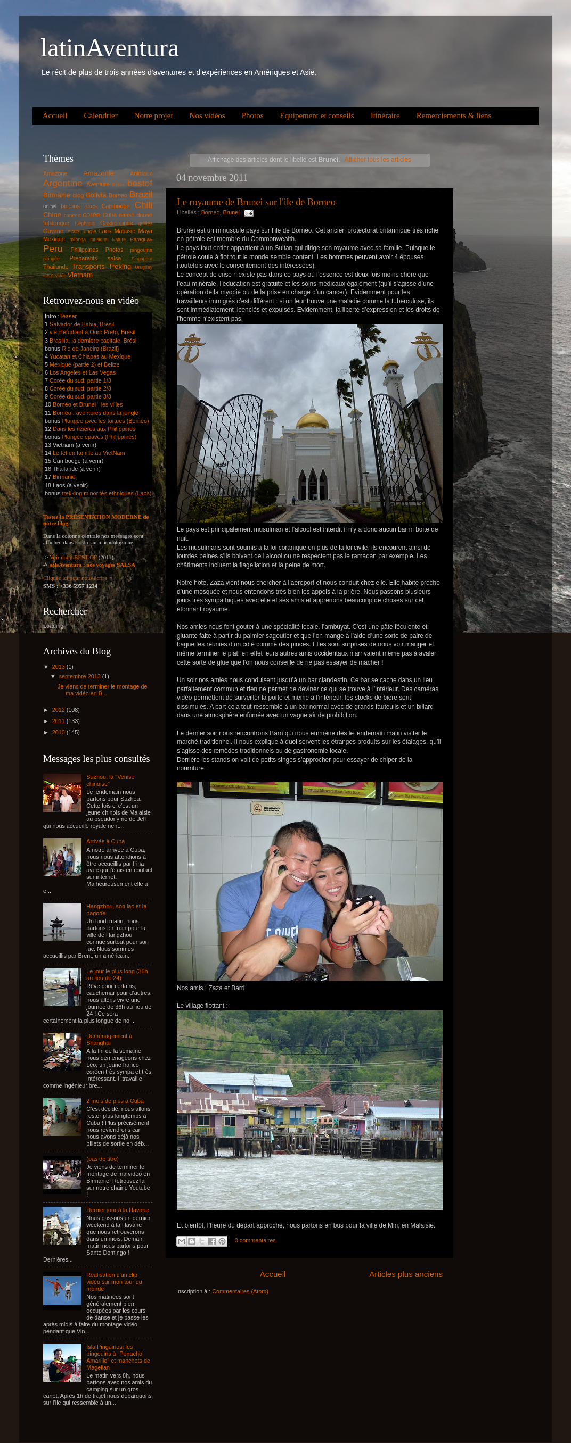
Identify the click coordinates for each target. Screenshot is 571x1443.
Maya (145, 231)
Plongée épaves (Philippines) (99, 437)
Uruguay (143, 267)
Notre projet (153, 115)
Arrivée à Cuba (105, 841)
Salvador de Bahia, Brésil (82, 324)
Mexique (54, 239)
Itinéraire (385, 115)
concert (72, 215)
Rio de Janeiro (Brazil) (89, 348)
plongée (51, 258)
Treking (120, 266)
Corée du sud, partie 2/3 (80, 388)
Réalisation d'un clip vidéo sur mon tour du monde (114, 1282)
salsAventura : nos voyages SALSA (92, 564)
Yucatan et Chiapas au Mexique (90, 356)
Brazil (140, 194)
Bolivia (96, 195)
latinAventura (109, 48)
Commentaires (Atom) (240, 1291)
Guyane (53, 231)
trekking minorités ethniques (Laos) (106, 493)
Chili (143, 205)
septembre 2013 (80, 676)
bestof (139, 183)
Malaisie (125, 231)
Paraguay (141, 239)
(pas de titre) (102, 1159)
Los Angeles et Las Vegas (83, 372)
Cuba (110, 215)
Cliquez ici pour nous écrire (75, 578)
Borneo (210, 212)
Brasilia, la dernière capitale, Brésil (94, 340)
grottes (145, 223)
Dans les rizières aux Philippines (94, 429)
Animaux (141, 173)
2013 (59, 667)
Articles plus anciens (406, 1274)
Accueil (55, 115)
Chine (52, 215)
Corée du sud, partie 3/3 (80, 396)
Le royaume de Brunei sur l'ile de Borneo (256, 202)
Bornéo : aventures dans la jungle (95, 413)
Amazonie (98, 173)
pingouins (141, 250)
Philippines (84, 249)
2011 (59, 721)
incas (72, 231)
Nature (119, 239)
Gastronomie (116, 223)
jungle (89, 231)
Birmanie (56, 195)
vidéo (61, 275)
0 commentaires (255, 1240)
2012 (59, 710)
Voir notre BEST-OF (73, 557)
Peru (52, 248)
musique (99, 239)
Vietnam (80, 275)
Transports (88, 266)
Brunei (231, 212)
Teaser (68, 316)
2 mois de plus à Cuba (114, 1101)
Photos (253, 115)
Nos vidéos (207, 115)
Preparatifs (83, 258)
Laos (105, 231)
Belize (118, 184)
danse (126, 215)
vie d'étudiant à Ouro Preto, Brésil (92, 332)
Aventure (97, 184)
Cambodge (116, 206)
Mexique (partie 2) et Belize (84, 364)
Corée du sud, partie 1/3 (80, 380)
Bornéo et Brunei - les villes (88, 404)
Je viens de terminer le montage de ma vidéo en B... (103, 689)
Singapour (142, 258)
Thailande (55, 266)
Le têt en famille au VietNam (89, 453)
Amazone (55, 173)
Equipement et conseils (317, 115)
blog (78, 195)
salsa (114, 258)
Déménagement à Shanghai (109, 1039)
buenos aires (79, 206)
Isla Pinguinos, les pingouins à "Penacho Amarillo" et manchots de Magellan (118, 1357)
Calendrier (100, 115)
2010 (59, 732)
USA (48, 275)
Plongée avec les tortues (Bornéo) (105, 421)
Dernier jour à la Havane (117, 1210)
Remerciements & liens (454, 115)
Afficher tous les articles (378, 159)
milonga (78, 239)
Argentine (63, 183)
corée (91, 215)
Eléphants (85, 223)
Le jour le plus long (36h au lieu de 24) (117, 974)
